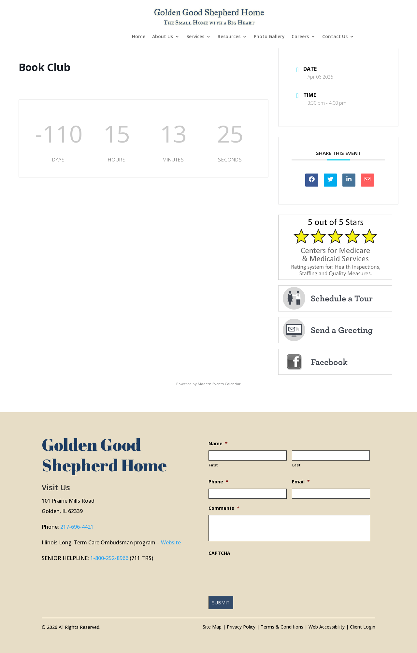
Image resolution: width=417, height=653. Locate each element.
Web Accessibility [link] (327, 627)
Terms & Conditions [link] (282, 627)
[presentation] (258, 572)
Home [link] (138, 36)
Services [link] (195, 36)
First (213, 465)
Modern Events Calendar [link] (219, 383)
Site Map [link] (212, 627)
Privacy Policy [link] (241, 627)
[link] (209, 16)
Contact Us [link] (335, 36)
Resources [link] (229, 36)
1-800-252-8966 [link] (109, 558)
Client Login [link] (362, 627)
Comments (223, 508)
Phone (218, 482)
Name (218, 444)
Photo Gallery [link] (269, 36)
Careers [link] (300, 36)
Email (301, 482)
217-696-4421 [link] (76, 526)
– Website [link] (169, 542)
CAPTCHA (219, 553)
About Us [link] (162, 36)
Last (296, 465)
